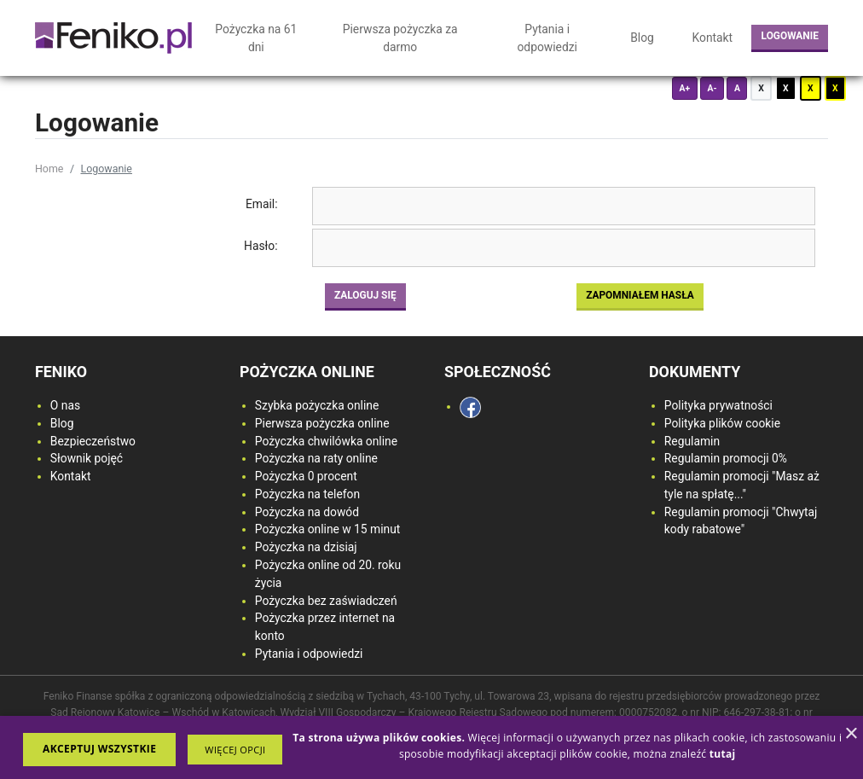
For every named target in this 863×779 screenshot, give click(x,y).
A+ (684, 88)
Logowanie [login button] (790, 36)
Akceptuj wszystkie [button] (99, 748)
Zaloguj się (365, 295)
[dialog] (431, 747)
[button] (235, 749)
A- (711, 88)
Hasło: (261, 246)
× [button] (850, 734)
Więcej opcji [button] (235, 749)
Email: (262, 204)
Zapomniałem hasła (640, 295)
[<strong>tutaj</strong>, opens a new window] (723, 754)
